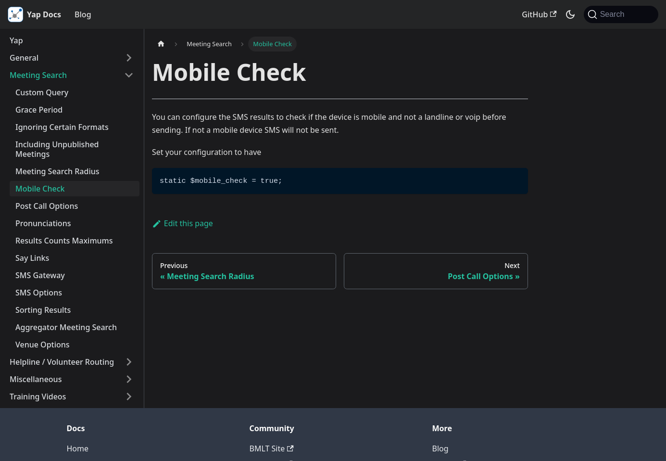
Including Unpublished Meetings (57, 149)
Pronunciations (43, 223)
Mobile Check (40, 188)
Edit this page (182, 223)
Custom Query (41, 92)
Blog (83, 14)
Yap (16, 40)
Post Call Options (46, 206)
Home (78, 448)
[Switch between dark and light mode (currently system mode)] (570, 14)
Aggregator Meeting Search (66, 327)
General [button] (24, 57)
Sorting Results (43, 310)
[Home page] (161, 44)
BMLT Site (272, 448)
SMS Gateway (40, 275)
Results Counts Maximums (64, 240)
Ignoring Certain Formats (62, 127)
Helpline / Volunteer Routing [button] (62, 362)
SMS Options (38, 292)
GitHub (539, 14)
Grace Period (39, 109)
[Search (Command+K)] (621, 14)
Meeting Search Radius (57, 171)
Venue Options (42, 344)
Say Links (32, 258)
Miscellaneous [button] (36, 379)
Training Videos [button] (38, 396)
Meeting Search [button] (38, 75)
